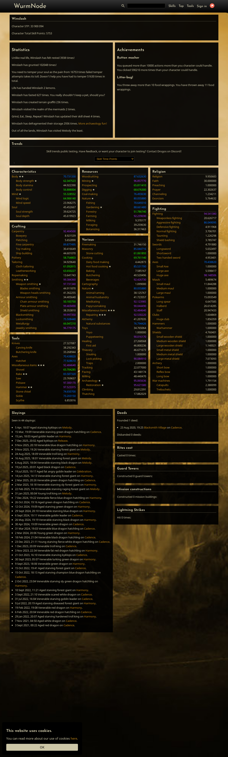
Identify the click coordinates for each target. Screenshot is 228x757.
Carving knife (24, 408)
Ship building (24, 314)
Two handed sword (168, 318)
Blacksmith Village (155, 488)
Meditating (93, 362)
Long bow (163, 437)
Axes (15, 417)
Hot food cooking (97, 327)
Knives (16, 404)
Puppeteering (94, 397)
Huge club (163, 380)
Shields (156, 393)
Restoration (93, 446)
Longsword (164, 310)
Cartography (90, 345)
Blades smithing (30, 349)
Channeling (159, 255)
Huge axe (162, 336)
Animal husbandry (97, 358)
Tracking (87, 428)
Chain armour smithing (34, 362)
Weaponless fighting (169, 279)
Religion (157, 237)
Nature (86, 259)
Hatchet (21, 421)
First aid (91, 406)
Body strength (25, 242)
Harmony (65, 497)
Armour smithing (26, 358)
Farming (91, 277)
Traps (89, 424)
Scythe (20, 461)
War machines (161, 441)
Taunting (162, 296)
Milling (86, 437)
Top (181, 6)
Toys (85, 389)
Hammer (21, 448)
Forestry (91, 272)
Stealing (91, 415)
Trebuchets (164, 450)
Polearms (158, 358)
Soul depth (22, 277)
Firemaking (89, 305)
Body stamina (24, 246)
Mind (15, 255)
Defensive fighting (168, 288)
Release (63, 501)
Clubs (155, 375)
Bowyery (21, 296)
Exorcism (158, 259)
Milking (90, 281)
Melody (67, 488)
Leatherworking (26, 332)
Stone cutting (94, 314)
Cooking (87, 318)
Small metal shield (168, 411)
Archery (157, 424)
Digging (87, 250)
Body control (24, 250)
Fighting (157, 274)
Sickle (19, 457)
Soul (14, 268)
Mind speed (23, 264)
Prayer (156, 250)
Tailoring (17, 323)
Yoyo (89, 393)
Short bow (163, 428)
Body (15, 237)
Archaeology (90, 441)
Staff (159, 371)
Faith (155, 242)
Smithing (17, 340)
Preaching (158, 246)
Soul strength (24, 272)
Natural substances (98, 384)
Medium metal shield (170, 415)
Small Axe (162, 327)
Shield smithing (29, 371)
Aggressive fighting (169, 283)
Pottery (16, 318)
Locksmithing (24, 380)
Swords (157, 305)
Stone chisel (23, 452)
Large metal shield (168, 419)
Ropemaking (20, 336)
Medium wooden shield (171, 402)
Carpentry (18, 292)
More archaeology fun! (92, 123)
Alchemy (87, 380)
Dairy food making (97, 323)
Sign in (202, 6)
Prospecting (89, 246)
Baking (90, 332)
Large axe (163, 332)
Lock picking (94, 419)
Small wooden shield (169, 397)
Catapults (162, 446)
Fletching (21, 301)
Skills (172, 6)
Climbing (87, 450)
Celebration (84, 532)
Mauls (156, 340)
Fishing (90, 264)
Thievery (87, 411)
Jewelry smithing (26, 389)
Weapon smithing (27, 345)
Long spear (164, 362)
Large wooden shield (169, 406)
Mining (86, 242)
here (74, 738)
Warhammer (164, 389)
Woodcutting (90, 237)
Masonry (87, 310)
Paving (86, 433)
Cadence (95, 493)
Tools (190, 6)
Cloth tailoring (25, 327)
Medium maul (165, 349)
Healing (87, 402)
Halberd (162, 367)
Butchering (93, 336)
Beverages (92, 340)
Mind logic (22, 259)
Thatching (88, 455)
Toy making (23, 310)
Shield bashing (166, 301)
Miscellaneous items (24, 426)
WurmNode (30, 6)
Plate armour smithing (34, 367)
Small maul (163, 345)
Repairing (92, 375)
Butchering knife (26, 413)
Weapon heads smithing (35, 353)
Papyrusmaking (96, 367)
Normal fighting (166, 292)
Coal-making (90, 255)
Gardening (92, 268)
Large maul (164, 353)
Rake (19, 435)
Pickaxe (20, 443)
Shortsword (164, 314)
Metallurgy (22, 384)
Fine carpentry (25, 305)
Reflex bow (163, 433)
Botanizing (92, 290)
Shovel (20, 430)
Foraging (91, 285)
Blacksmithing (24, 375)
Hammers (158, 384)
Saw (18, 439)
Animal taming (95, 353)
